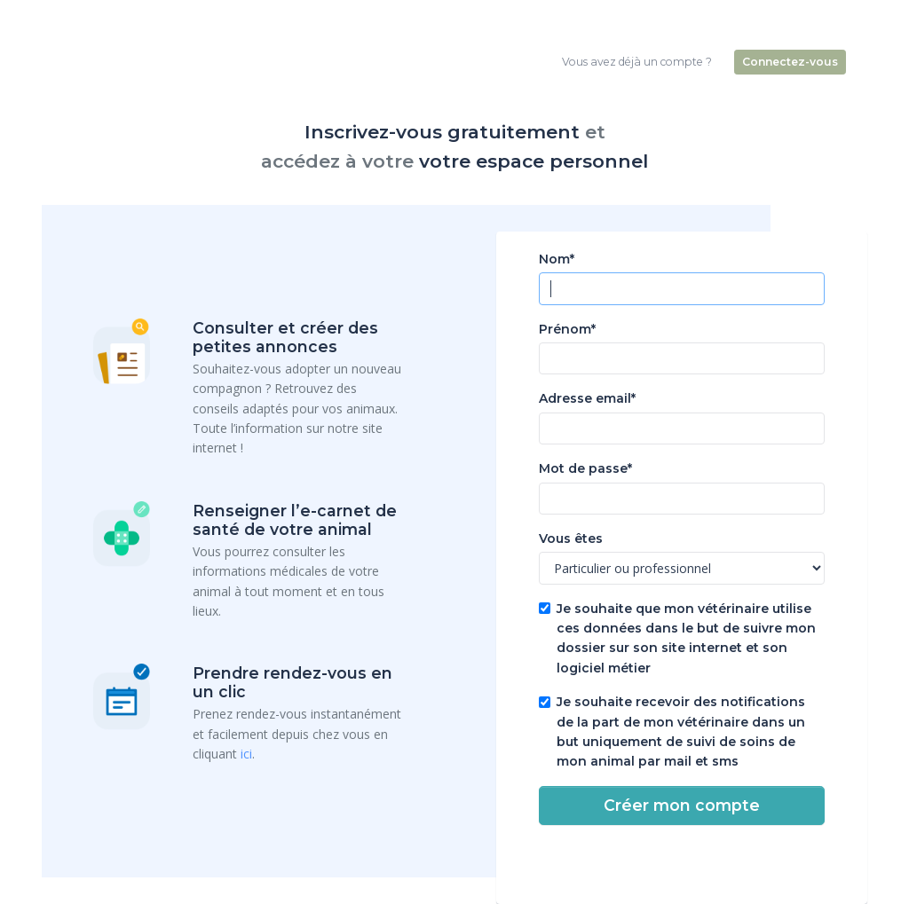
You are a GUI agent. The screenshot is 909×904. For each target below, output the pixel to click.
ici (246, 753)
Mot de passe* (585, 468)
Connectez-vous (790, 61)
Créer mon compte (682, 805)
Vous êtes (571, 538)
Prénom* (567, 329)
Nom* (556, 259)
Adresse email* (587, 398)
